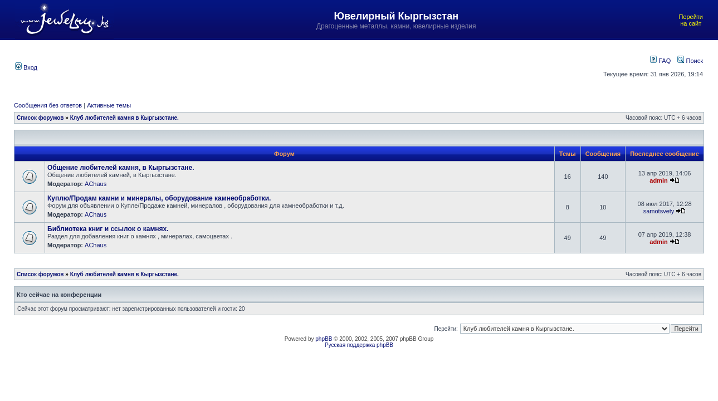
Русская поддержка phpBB (359, 345)
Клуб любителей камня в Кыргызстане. (124, 118)
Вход (26, 67)
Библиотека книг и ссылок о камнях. (108, 229)
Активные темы (109, 105)
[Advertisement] (310, 66)
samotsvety (659, 211)
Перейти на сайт (690, 20)
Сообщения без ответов (48, 105)
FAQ (660, 60)
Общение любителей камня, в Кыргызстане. (120, 168)
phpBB (323, 339)
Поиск (690, 60)
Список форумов (40, 118)
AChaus (95, 183)
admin (658, 180)
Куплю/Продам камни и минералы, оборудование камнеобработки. (159, 198)
